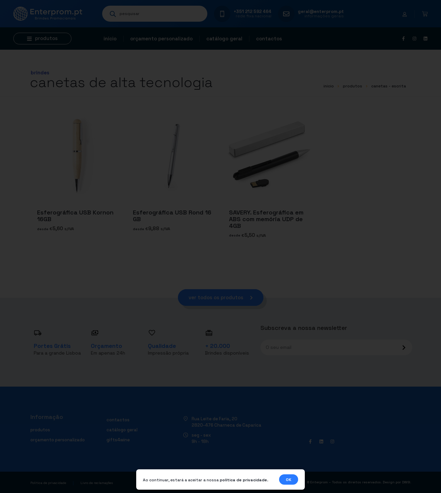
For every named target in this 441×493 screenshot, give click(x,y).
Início (110, 38)
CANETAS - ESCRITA (388, 86)
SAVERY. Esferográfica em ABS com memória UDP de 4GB (266, 218)
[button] (42, 38)
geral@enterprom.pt (321, 11)
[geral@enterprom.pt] (286, 14)
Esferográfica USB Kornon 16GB (75, 215)
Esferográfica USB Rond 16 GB (172, 215)
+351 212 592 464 (252, 11)
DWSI (406, 482)
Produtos (352, 86)
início (328, 86)
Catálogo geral (224, 38)
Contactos (269, 38)
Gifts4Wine (118, 440)
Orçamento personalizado (161, 38)
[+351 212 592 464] (222, 14)
